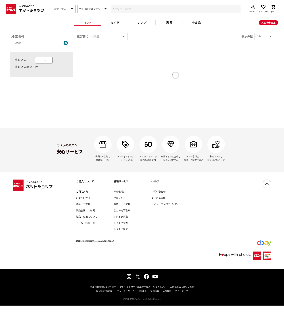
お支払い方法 (83, 207)
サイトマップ (181, 300)
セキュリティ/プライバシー (165, 213)
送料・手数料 (83, 213)
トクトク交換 (121, 232)
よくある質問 (158, 207)
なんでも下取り (122, 220)
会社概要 (142, 300)
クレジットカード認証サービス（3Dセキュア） (143, 296)
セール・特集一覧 (85, 232)
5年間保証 (119, 201)
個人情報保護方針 (104, 300)
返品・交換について (86, 226)
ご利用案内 (82, 201)
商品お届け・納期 (85, 220)
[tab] (87, 29)
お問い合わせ (158, 201)
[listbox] (41, 81)
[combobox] (64, 15)
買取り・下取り (122, 213)
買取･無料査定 (268, 29)
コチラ (164, 102)
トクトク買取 (121, 226)
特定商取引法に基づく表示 (103, 296)
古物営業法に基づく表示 (182, 296)
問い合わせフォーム (160, 118)
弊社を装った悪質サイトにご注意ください (95, 250)
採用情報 (154, 300)
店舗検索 (167, 300)
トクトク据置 (121, 238)
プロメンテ (120, 207)
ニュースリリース (125, 300)
